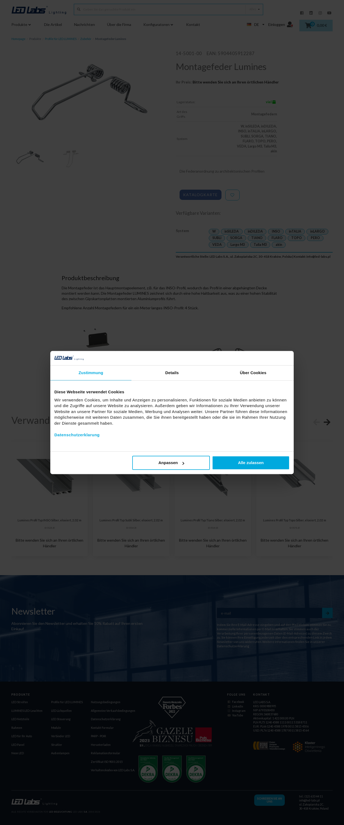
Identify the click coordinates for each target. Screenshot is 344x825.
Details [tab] (172, 372)
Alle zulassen (251, 463)
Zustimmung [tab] (91, 372)
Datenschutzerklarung (77, 434)
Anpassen (171, 463)
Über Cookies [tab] (253, 372)
